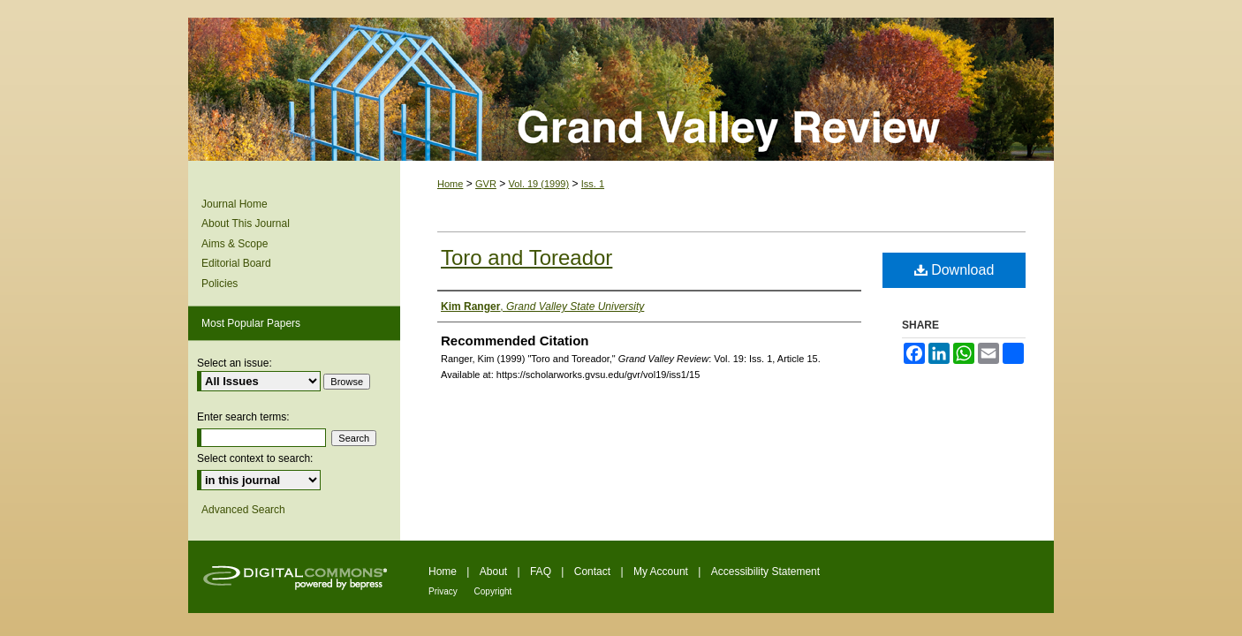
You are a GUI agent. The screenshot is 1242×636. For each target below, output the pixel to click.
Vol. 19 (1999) (539, 183)
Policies (219, 283)
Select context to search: (255, 458)
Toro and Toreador (526, 257)
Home (450, 183)
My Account (662, 571)
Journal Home (234, 204)
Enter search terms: (243, 417)
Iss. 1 (592, 183)
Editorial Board (236, 263)
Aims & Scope (234, 244)
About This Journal (245, 223)
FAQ (542, 571)
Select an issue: (234, 363)
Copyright (493, 591)
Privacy (444, 591)
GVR (485, 183)
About (495, 571)
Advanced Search (243, 510)
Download (954, 269)
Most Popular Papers (250, 323)
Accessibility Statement (765, 571)
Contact (594, 571)
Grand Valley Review (621, 89)
